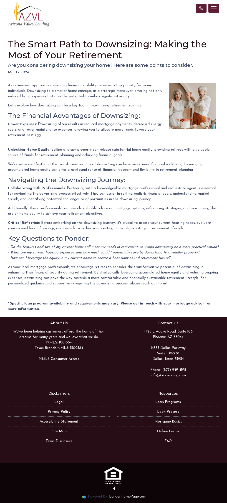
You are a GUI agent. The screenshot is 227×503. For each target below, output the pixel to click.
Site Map (59, 431)
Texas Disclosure (59, 441)
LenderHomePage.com (127, 496)
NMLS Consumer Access (59, 359)
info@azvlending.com (168, 375)
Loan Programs (168, 402)
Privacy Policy (59, 412)
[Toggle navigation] (213, 8)
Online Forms (168, 431)
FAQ (168, 441)
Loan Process (168, 412)
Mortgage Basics (168, 421)
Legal (58, 402)
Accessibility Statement (59, 421)
